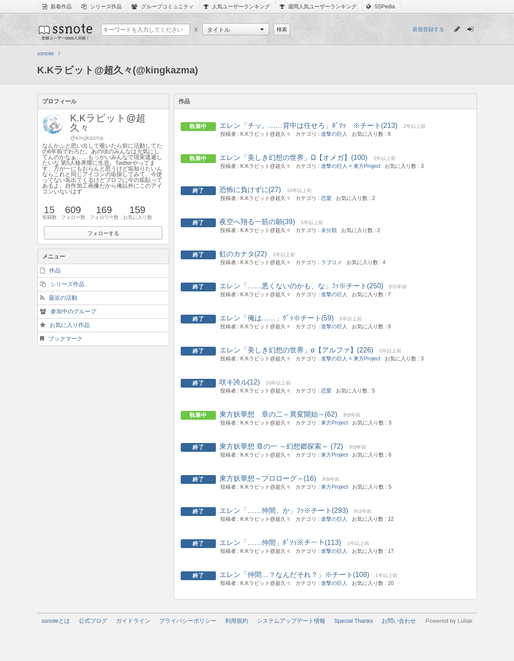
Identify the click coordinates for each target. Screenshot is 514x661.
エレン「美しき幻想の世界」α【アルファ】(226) (296, 350)
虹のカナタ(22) (243, 254)
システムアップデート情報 (291, 620)
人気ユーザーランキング (237, 7)
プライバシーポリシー (187, 620)
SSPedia (380, 7)
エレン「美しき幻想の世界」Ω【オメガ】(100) (293, 157)
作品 (55, 270)
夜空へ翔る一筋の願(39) (257, 221)
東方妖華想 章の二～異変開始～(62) (278, 414)
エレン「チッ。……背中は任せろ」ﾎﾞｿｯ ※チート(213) (308, 125)
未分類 (329, 230)
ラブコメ (331, 262)
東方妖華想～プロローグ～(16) (267, 478)
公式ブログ (93, 620)
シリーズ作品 (101, 7)
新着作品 (57, 7)
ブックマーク (65, 338)
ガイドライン (133, 620)
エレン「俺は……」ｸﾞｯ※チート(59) (276, 318)
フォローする (103, 233)
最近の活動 (63, 298)
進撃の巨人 (334, 134)
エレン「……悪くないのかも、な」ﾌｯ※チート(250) (301, 286)
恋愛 (326, 198)
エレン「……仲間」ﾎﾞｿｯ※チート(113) (280, 542)
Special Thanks (353, 620)
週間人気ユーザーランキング (318, 7)
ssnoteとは (56, 620)
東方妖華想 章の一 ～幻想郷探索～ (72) (281, 446)
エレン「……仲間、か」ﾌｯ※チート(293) (283, 510)
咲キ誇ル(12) (239, 382)
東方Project (334, 423)
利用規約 (236, 620)
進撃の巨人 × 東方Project (350, 166)
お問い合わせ (399, 620)
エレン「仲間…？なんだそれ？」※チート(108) (294, 574)
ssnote (64, 31)
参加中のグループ (73, 311)
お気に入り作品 (70, 325)
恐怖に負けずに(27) (250, 189)
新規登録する (428, 29)
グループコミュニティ (162, 7)
